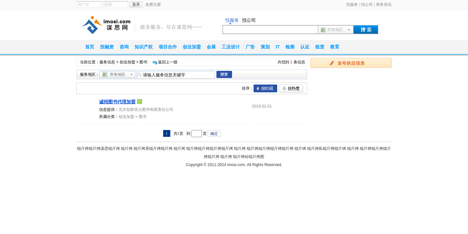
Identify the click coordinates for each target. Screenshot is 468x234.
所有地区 (335, 29)
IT (278, 46)
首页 (89, 46)
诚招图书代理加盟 (117, 101)
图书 (143, 116)
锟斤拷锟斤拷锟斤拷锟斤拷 (209, 148)
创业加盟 (192, 46)
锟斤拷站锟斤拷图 (248, 156)
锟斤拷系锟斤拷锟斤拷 (153, 148)
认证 (304, 46)
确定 (214, 133)
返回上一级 (167, 62)
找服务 (352, 4)
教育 (334, 46)
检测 (289, 46)
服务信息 (107, 62)
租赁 (319, 46)
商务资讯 (384, 4)
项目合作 (168, 46)
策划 (265, 46)
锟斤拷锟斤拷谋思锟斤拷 (98, 148)
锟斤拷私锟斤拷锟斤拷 (326, 148)
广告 (250, 46)
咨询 (124, 46)
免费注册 (153, 4)
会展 (211, 46)
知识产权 (144, 46)
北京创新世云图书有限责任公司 (146, 109)
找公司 (367, 4)
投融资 (107, 46)
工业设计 (231, 46)
